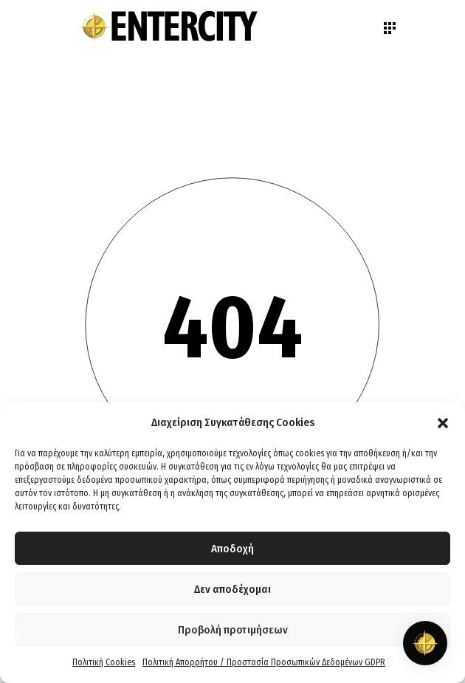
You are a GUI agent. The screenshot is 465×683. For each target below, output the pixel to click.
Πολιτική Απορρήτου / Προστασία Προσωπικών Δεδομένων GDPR (263, 662)
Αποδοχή (232, 548)
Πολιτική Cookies (103, 662)
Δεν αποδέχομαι (232, 589)
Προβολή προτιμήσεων (233, 629)
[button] (442, 423)
